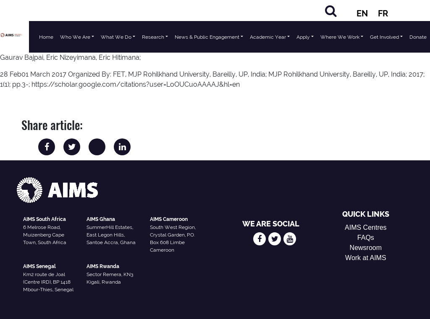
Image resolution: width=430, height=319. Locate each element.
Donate (418, 37)
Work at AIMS (365, 257)
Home (46, 37)
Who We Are (75, 37)
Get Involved (384, 37)
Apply (303, 37)
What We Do (116, 37)
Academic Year (268, 37)
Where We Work (339, 37)
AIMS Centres (366, 227)
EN (362, 13)
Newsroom (366, 247)
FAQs (365, 237)
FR (383, 13)
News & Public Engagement (207, 37)
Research (153, 37)
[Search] (331, 10)
